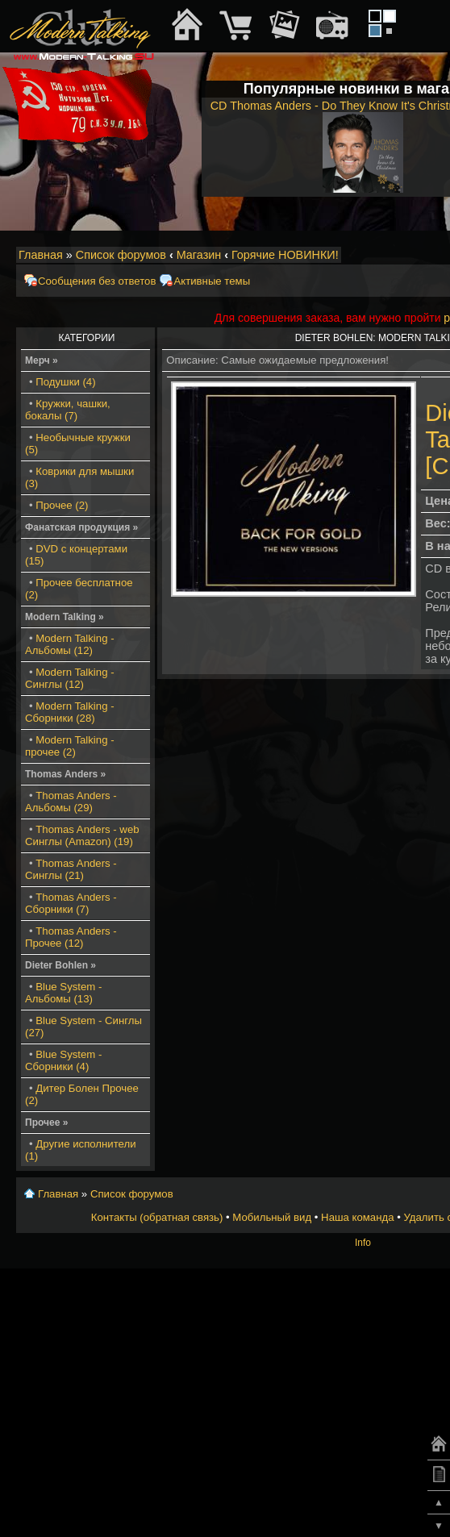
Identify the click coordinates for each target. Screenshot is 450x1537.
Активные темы (211, 281)
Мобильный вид (271, 1217)
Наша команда (357, 1217)
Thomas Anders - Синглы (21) (71, 869)
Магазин (199, 254)
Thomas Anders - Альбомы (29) (71, 801)
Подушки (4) (65, 382)
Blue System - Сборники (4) (63, 1060)
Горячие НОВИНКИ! (285, 254)
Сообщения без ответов (97, 281)
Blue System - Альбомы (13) (63, 993)
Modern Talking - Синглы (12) (70, 678)
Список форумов (121, 254)
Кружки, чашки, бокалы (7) (67, 410)
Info (363, 1242)
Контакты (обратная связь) (157, 1217)
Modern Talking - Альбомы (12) (70, 644)
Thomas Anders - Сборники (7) (71, 903)
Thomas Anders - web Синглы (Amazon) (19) (82, 835)
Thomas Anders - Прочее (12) (71, 937)
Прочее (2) (61, 505)
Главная (41, 254)
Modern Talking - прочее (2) (70, 746)
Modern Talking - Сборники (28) (70, 712)
